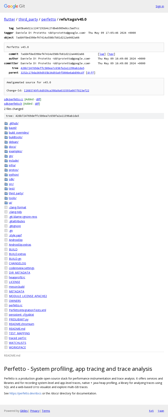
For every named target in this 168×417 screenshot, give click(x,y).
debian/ (13, 142)
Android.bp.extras (20, 244)
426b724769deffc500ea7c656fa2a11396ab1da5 (52, 68)
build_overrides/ (19, 132)
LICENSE (14, 282)
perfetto (48, 19)
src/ (11, 184)
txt (151, 410)
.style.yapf (15, 235)
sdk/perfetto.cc (13, 99)
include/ (14, 160)
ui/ (10, 202)
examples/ (15, 151)
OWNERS (15, 301)
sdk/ (11, 179)
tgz (111, 54)
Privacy (34, 411)
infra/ (12, 165)
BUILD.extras (17, 254)
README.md (17, 329)
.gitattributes (17, 221)
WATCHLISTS (17, 343)
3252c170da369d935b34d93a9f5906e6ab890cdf (52, 72)
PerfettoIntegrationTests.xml (27, 310)
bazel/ (13, 128)
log (101, 54)
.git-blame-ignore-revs (23, 217)
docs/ (12, 147)
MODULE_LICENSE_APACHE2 (28, 296)
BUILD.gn (15, 259)
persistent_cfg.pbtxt (21, 314)
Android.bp (16, 240)
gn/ (11, 156)
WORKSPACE (17, 347)
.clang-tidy (15, 212)
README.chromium (21, 324)
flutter (9, 19)
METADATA (16, 291)
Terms (46, 411)
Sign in (160, 6)
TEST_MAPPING (19, 333)
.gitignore (15, 226)
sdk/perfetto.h (13, 103)
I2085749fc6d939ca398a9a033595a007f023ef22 (56, 90)
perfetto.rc (15, 305)
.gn (11, 230)
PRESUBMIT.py (18, 319)
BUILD (13, 249)
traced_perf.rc (17, 338)
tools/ (12, 198)
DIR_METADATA (19, 272)
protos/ (13, 170)
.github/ (13, 123)
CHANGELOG (17, 263)
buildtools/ (15, 137)
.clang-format (17, 207)
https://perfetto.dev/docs (26, 393)
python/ (14, 174)
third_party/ (16, 193)
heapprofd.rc (17, 277)
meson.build (16, 287)
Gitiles (24, 411)
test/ (12, 188)
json (161, 410)
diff (90, 72)
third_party (28, 19)
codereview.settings (21, 268)
